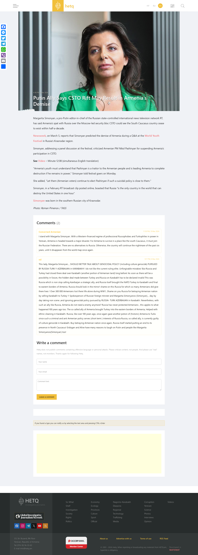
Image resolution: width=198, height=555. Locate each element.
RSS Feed (166, 538)
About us (104, 538)
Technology (118, 513)
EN (160, 5)
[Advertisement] (99, 453)
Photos (147, 513)
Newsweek (39, 135)
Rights (68, 517)
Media (116, 521)
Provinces (95, 509)
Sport (93, 517)
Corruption (149, 501)
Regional (117, 509)
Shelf (68, 505)
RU (154, 5)
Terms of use (147, 538)
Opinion (147, 521)
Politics (69, 521)
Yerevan (147, 505)
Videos (171, 501)
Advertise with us (125, 538)
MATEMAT (174, 549)
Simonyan (39, 200)
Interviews (149, 517)
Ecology (94, 505)
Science (147, 509)
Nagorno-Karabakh (122, 501)
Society (69, 513)
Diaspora (117, 505)
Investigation (72, 509)
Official (94, 521)
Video (41, 160)
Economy (95, 501)
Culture (94, 513)
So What (70, 501)
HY (148, 5)
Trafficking (117, 517)
